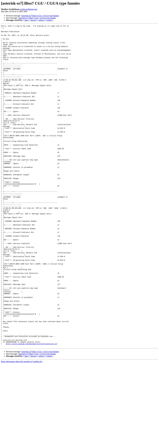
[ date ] (26, 20)
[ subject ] (41, 20)
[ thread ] (33, 20)
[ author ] (49, 20)
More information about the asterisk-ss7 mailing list (21, 426)
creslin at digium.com (28, 9)
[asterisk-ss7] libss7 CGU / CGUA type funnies (40, 16)
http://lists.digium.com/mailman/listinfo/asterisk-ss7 (31, 408)
